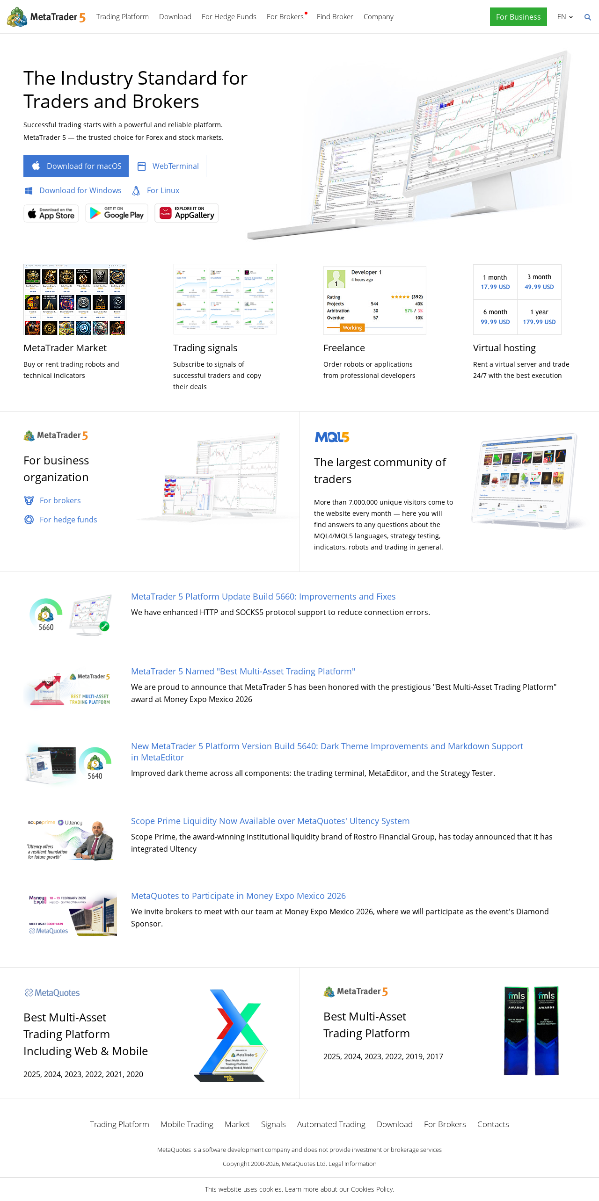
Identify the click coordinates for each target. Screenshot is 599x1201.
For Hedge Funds (229, 16)
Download (175, 16)
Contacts (493, 1124)
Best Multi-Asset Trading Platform (366, 1024)
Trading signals (205, 347)
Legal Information (353, 1163)
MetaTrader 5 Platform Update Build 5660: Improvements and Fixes (263, 596)
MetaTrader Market (65, 347)
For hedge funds (68, 519)
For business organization (56, 468)
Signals (273, 1124)
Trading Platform (122, 16)
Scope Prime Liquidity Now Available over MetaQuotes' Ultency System (270, 820)
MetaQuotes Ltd (304, 1163)
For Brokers (285, 16)
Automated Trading (331, 1124)
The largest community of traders (380, 470)
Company (379, 16)
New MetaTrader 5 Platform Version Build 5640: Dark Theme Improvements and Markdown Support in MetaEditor (327, 751)
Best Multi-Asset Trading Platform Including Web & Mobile (85, 1033)
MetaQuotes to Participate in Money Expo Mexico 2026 (238, 895)
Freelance (344, 347)
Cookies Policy (372, 1189)
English (560, 16)
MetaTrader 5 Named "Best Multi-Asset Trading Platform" (243, 671)
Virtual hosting (504, 347)
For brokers (60, 500)
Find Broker (335, 16)
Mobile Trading (187, 1124)
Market (237, 1124)
